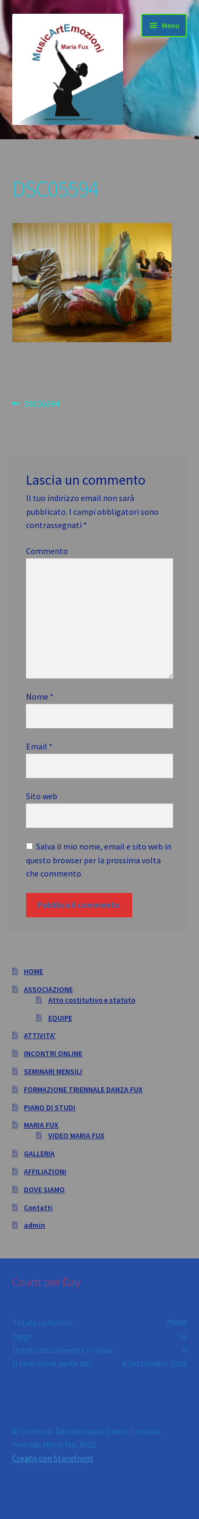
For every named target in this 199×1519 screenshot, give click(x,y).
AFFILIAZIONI (45, 1171)
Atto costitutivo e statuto (91, 1000)
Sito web (41, 796)
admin (34, 1225)
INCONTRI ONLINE (53, 1053)
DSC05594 (41, 404)
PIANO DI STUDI (49, 1107)
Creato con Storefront (52, 1458)
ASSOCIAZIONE (48, 989)
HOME (33, 971)
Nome (40, 696)
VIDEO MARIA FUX (76, 1135)
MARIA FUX (41, 1125)
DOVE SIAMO (44, 1189)
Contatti (38, 1207)
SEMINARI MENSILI (53, 1071)
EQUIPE (60, 1018)
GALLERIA (39, 1153)
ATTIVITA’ (40, 1035)
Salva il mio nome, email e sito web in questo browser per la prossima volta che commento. (98, 860)
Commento (47, 551)
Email (39, 746)
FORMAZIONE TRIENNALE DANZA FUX (83, 1089)
